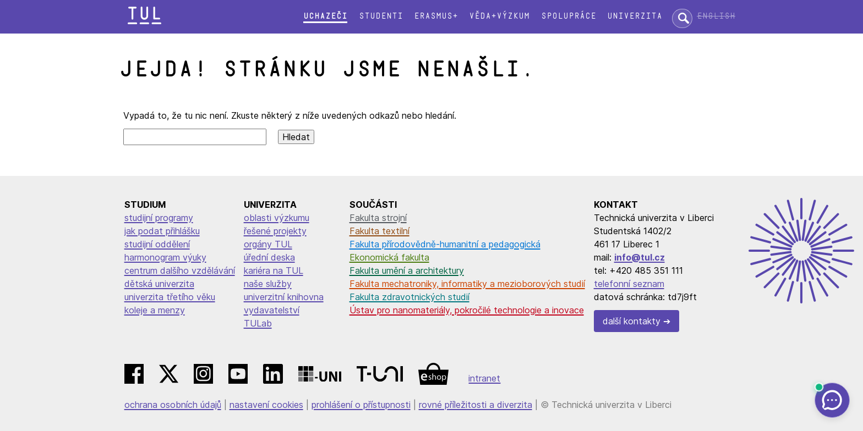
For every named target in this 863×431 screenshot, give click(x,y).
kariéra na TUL (273, 270)
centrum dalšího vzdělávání (179, 270)
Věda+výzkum (499, 16)
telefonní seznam (629, 283)
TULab (258, 323)
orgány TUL (268, 244)
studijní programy (158, 217)
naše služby (268, 283)
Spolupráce (568, 16)
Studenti (381, 16)
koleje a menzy (154, 310)
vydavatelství (271, 310)
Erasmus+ (436, 16)
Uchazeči (325, 16)
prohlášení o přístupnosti (361, 404)
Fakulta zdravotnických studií (409, 296)
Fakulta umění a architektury (406, 270)
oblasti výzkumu (276, 217)
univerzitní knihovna (284, 296)
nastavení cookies (266, 404)
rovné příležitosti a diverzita (475, 404)
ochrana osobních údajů (172, 404)
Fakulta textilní (379, 230)
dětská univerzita (159, 283)
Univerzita (634, 16)
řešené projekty (275, 230)
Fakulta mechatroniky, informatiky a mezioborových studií (467, 283)
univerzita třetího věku (169, 296)
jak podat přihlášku (162, 230)
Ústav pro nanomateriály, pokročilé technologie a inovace (466, 310)
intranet (484, 378)
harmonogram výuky (165, 257)
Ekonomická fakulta (389, 257)
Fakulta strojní (378, 217)
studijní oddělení (157, 244)
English (716, 16)
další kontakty (631, 321)
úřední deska (269, 257)
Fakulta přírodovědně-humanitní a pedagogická (444, 244)
